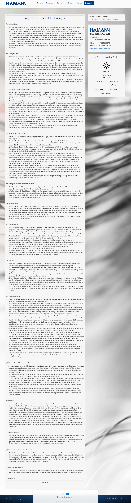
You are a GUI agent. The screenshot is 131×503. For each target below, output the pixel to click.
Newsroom (49, 3)
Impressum (88, 3)
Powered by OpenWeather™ (106, 93)
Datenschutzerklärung (99, 16)
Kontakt (79, 3)
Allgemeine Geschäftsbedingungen (104, 19)
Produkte (40, 3)
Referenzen (70, 3)
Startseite (9, 499)
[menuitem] (40, 3)
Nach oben (45, 482)
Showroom (59, 3)
